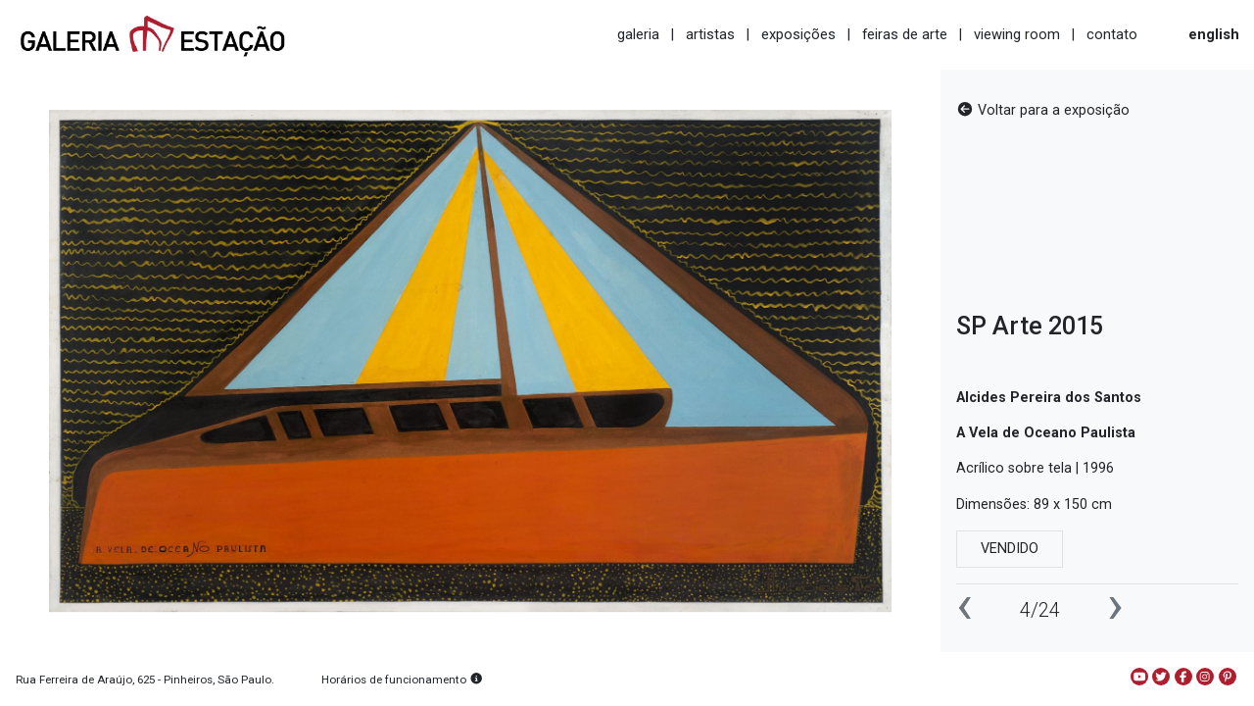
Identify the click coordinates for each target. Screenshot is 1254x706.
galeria (638, 34)
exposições (798, 34)
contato (1111, 34)
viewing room (1017, 34)
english (1213, 34)
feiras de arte (904, 34)
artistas (710, 34)
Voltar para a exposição (1043, 110)
